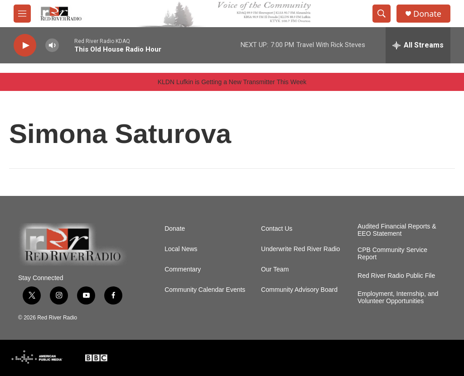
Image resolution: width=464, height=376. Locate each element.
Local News (180, 249)
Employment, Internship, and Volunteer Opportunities (398, 297)
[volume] (52, 45)
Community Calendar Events (204, 289)
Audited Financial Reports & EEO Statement (397, 230)
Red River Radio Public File (396, 275)
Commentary (182, 269)
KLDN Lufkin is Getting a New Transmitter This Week (232, 82)
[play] (25, 45)
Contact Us (276, 228)
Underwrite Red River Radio (300, 249)
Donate (427, 14)
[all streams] (418, 45)
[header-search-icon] (381, 14)
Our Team (275, 269)
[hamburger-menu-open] (22, 14)
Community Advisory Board (299, 289)
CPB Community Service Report (392, 254)
